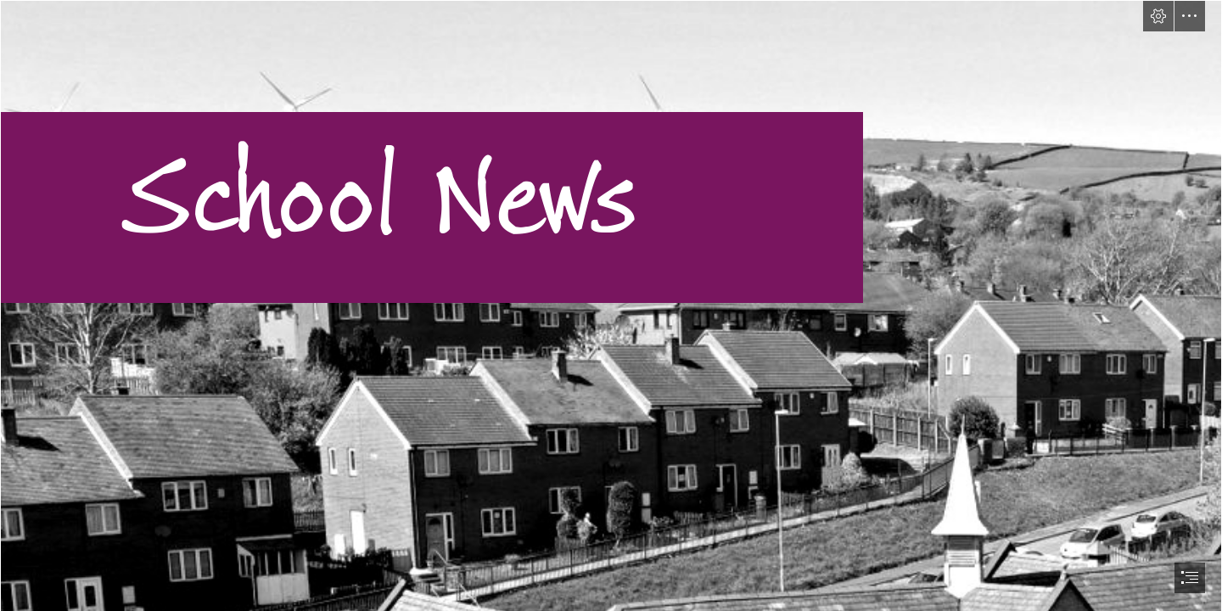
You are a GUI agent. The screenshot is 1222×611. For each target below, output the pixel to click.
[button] (1158, 16)
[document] (611, 305)
